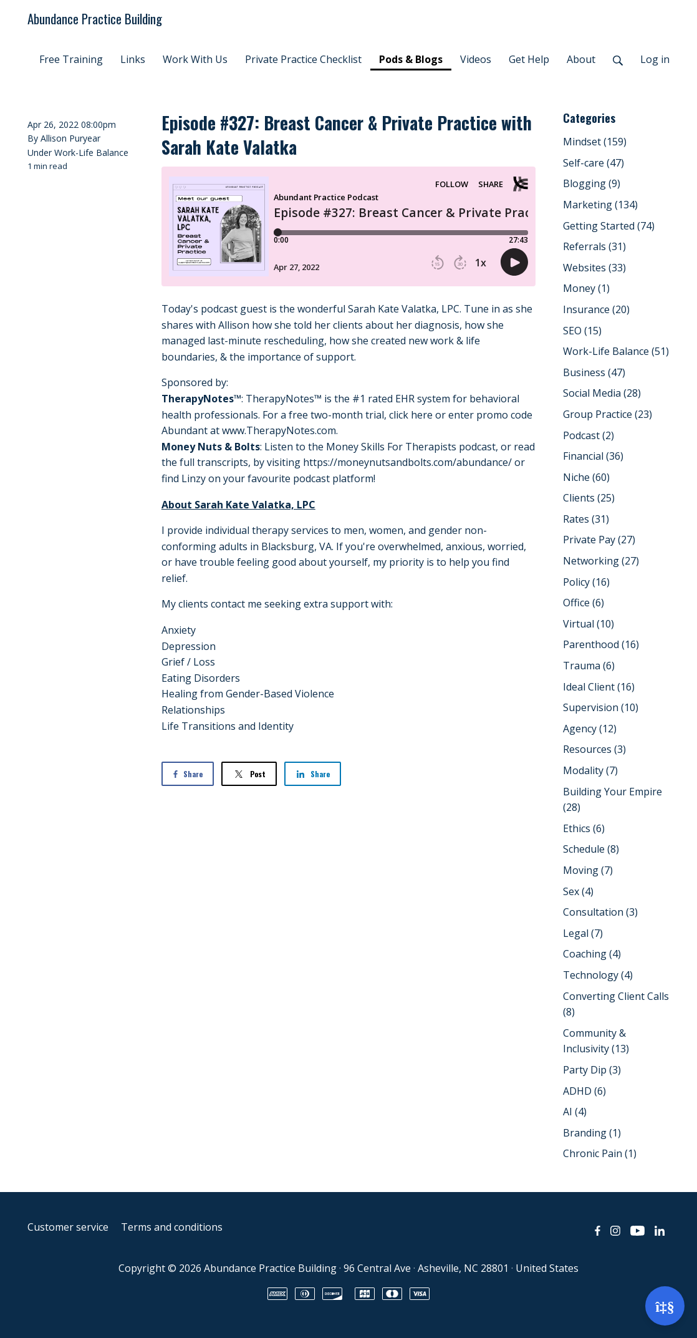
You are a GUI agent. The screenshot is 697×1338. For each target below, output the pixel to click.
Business (594, 372)
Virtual (588, 624)
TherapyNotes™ (201, 398)
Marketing (600, 204)
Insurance (596, 309)
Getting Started (609, 226)
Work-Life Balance (91, 152)
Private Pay (599, 539)
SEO (582, 330)
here (422, 415)
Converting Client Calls (616, 1004)
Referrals (594, 246)
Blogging (591, 183)
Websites (594, 267)
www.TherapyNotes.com (279, 430)
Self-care (593, 163)
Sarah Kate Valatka (392, 309)
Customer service (67, 1227)
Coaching (592, 954)
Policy (586, 582)
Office (583, 602)
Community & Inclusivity (596, 1041)
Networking (601, 561)
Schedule (591, 849)
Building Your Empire (612, 800)
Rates (586, 519)
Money (586, 288)
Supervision (600, 707)
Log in (655, 59)
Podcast (588, 435)
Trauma (589, 665)
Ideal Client (599, 687)
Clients (589, 498)
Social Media (602, 393)
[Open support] (665, 1306)
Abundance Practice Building (94, 18)
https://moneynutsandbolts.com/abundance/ (407, 462)
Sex (578, 891)
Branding (592, 1133)
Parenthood (601, 644)
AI (575, 1111)
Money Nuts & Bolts (210, 446)
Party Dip (592, 1070)
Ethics (584, 828)
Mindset (595, 141)
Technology (598, 975)
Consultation (600, 912)
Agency (590, 728)
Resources (594, 749)
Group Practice (607, 414)
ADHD (584, 1091)
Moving (588, 870)
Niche (586, 477)
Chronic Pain (600, 1153)
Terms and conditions (172, 1227)
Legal (583, 933)
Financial (593, 456)
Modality (590, 770)
